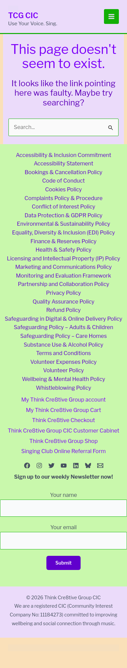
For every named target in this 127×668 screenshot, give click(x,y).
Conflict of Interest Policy (63, 206)
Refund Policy (63, 310)
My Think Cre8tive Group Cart (63, 410)
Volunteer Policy (63, 370)
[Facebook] (27, 466)
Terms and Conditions (63, 353)
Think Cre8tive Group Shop (63, 441)
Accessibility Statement (63, 163)
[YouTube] (64, 466)
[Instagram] (39, 466)
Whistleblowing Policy (63, 388)
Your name (63, 504)
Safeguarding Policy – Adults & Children (63, 327)
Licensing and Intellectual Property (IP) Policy (63, 258)
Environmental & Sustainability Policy (63, 224)
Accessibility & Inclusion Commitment (63, 155)
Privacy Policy (63, 293)
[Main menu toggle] (111, 16)
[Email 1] (100, 466)
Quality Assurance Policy (63, 301)
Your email (63, 536)
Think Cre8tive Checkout (63, 420)
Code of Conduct (63, 181)
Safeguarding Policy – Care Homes (63, 336)
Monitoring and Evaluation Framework (63, 276)
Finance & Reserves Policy (63, 241)
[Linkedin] (76, 466)
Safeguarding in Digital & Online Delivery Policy (63, 319)
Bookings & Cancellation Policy (64, 172)
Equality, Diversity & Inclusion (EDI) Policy (63, 232)
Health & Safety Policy (63, 250)
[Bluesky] (88, 466)
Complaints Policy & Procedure (63, 198)
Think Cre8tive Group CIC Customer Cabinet (63, 430)
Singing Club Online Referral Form (63, 451)
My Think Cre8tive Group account (63, 399)
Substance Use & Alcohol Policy (63, 345)
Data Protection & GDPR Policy (63, 215)
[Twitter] (51, 466)
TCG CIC (23, 15)
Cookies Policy (63, 189)
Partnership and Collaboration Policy (63, 284)
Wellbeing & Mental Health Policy (63, 379)
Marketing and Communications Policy (63, 267)
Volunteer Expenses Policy (63, 362)
